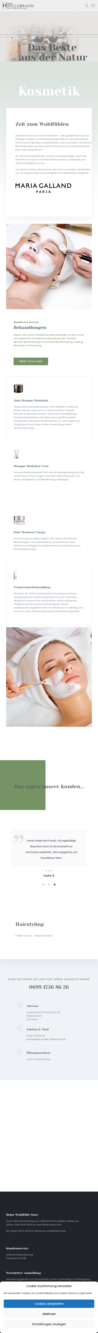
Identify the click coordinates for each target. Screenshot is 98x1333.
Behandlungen (30, 327)
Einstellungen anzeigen (49, 1324)
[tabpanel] (49, 844)
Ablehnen (49, 1314)
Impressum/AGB (16, 1258)
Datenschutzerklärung (19, 1254)
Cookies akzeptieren (49, 1304)
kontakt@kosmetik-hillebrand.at (45, 1039)
